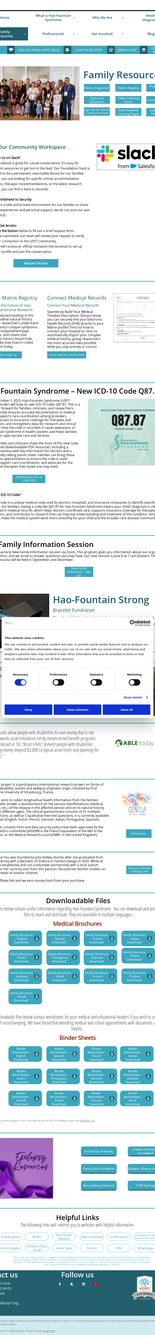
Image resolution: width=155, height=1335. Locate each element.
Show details (133, 697)
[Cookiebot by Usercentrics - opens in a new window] (132, 623)
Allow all (126, 709)
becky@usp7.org (87, 1120)
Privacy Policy (49, 1331)
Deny (28, 709)
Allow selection (77, 709)
